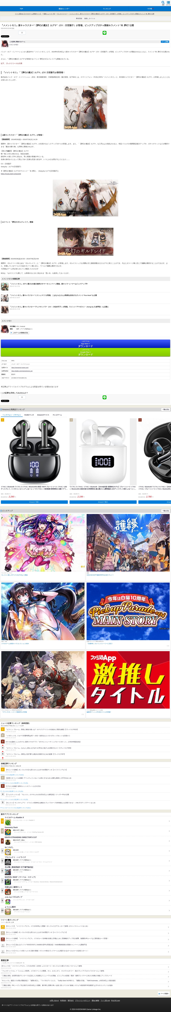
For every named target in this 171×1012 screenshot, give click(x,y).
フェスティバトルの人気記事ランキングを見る (15, 799)
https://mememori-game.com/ (19, 367)
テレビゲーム (57, 415)
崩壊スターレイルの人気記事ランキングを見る (15, 783)
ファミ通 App (8, 3)
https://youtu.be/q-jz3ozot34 (11, 174)
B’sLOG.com (115, 1000)
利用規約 (63, 1000)
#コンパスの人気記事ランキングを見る (13, 775)
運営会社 (71, 1000)
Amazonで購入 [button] (34, 502)
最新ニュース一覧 (49, 14)
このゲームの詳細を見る (20, 333)
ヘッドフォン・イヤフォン (12, 415)
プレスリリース (62, 14)
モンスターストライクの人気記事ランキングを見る (16, 807)
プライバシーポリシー (82, 1000)
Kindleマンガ (29, 415)
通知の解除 (95, 1000)
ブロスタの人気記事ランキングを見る (12, 791)
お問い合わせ (54, 1000)
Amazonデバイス (43, 415)
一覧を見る (165, 409)
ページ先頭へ (165, 993)
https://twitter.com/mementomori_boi (21, 371)
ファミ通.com (105, 1000)
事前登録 (79, 18)
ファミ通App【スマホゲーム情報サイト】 (28, 14)
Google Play (85, 352)
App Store (85, 344)
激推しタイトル (89, 18)
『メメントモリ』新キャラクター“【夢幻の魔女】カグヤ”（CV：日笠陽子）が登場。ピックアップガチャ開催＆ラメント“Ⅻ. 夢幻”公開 (111, 14)
